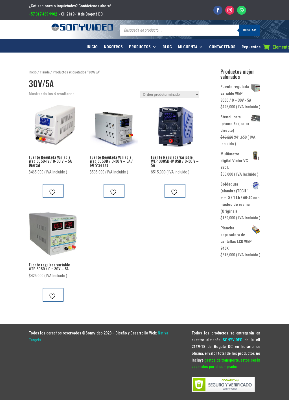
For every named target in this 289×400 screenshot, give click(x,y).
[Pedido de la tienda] (169, 94)
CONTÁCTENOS (222, 47)
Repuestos (251, 47)
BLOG (167, 47)
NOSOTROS (113, 47)
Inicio (33, 72)
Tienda (45, 72)
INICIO (92, 47)
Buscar (249, 30)
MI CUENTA (187, 47)
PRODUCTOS (140, 47)
